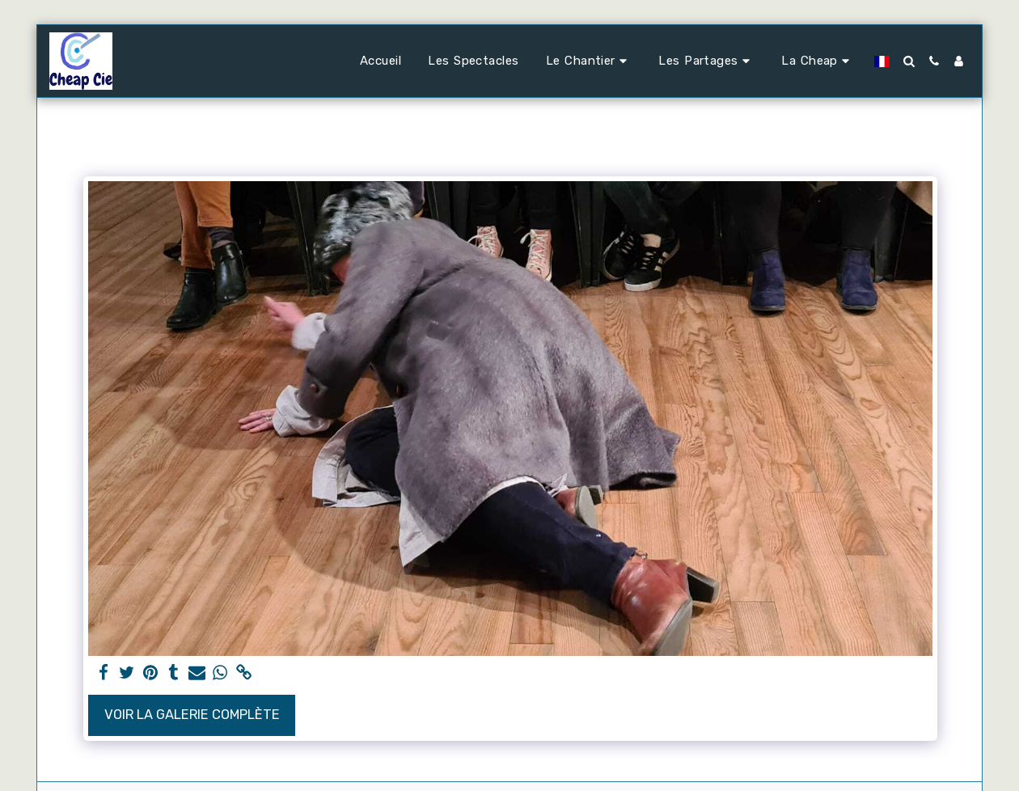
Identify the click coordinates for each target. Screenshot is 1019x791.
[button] (589, 61)
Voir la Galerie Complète (192, 714)
